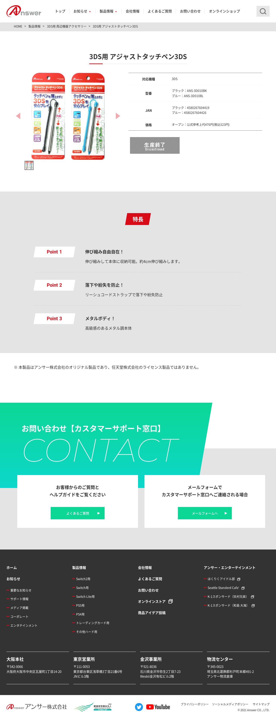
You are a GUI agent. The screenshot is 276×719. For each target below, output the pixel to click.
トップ (60, 11)
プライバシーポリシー (195, 704)
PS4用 (80, 614)
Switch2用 (83, 578)
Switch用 (82, 587)
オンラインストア (152, 601)
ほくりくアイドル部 (221, 578)
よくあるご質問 (160, 11)
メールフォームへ (205, 513)
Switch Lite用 (85, 596)
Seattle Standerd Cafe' (223, 587)
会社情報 (133, 11)
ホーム (11, 567)
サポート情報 (19, 599)
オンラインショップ (224, 11)
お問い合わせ (190, 11)
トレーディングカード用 (92, 623)
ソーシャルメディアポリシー (230, 704)
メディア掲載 (19, 607)
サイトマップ (261, 704)
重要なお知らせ (20, 590)
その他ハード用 (86, 631)
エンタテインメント (24, 625)
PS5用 (80, 605)
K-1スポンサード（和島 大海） (228, 605)
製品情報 (106, 11)
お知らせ (80, 11)
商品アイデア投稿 (152, 612)
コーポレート (19, 616)
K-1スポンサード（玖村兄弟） (228, 596)
